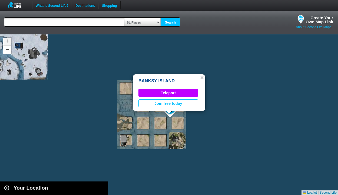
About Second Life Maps (313, 27)
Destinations (85, 5)
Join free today (168, 103)
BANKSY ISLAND (156, 81)
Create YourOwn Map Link (319, 19)
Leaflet (310, 192)
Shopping (109, 5)
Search (170, 22)
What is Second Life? (52, 5)
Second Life (18, 5)
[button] (202, 77)
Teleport (168, 93)
